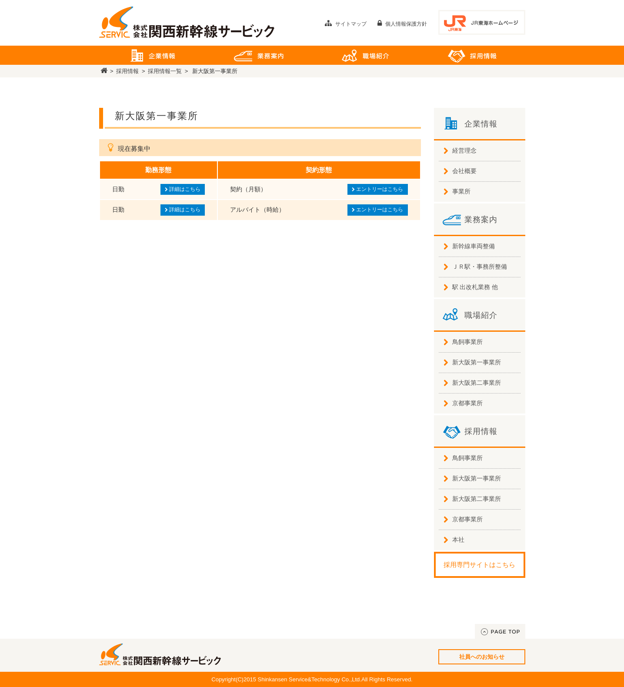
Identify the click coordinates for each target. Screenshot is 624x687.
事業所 (461, 191)
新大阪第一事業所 (476, 362)
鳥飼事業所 (467, 341)
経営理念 (464, 150)
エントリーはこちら (377, 189)
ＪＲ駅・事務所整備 (479, 266)
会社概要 (464, 170)
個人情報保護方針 (402, 24)
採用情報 (472, 55)
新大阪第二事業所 (476, 382)
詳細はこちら (182, 189)
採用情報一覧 (165, 71)
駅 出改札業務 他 (475, 286)
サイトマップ (346, 24)
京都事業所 (467, 403)
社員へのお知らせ (481, 657)
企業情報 (152, 55)
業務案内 (259, 55)
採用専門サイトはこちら (479, 564)
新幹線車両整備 (473, 246)
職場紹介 (365, 55)
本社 (458, 539)
